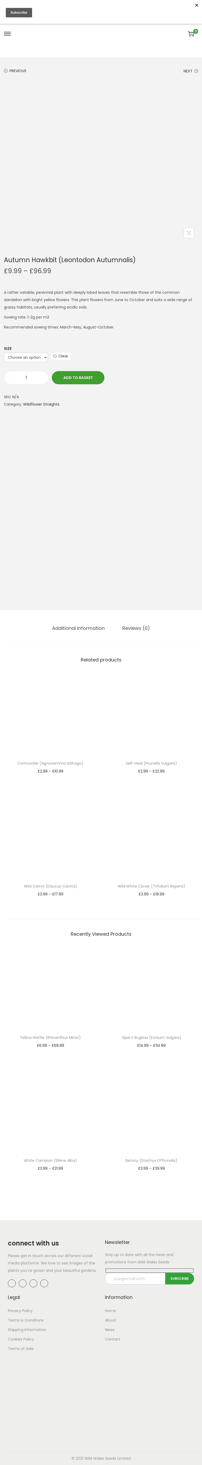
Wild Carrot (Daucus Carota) (50, 886)
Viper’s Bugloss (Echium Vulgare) (151, 1037)
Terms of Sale (20, 1348)
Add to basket (78, 377)
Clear (60, 356)
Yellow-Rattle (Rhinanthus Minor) (50, 1037)
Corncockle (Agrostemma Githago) (50, 763)
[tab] (79, 628)
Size (8, 348)
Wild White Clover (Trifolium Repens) (151, 886)
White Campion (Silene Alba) (50, 1160)
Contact (112, 1339)
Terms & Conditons (26, 1320)
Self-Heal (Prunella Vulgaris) (151, 763)
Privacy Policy (20, 1310)
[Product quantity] (26, 377)
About (110, 1320)
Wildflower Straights (41, 404)
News (109, 1329)
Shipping (15, 1329)
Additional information (79, 628)
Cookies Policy (21, 1339)
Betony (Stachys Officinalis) (151, 1160)
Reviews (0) (136, 628)
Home (110, 1310)
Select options (50, 778)
